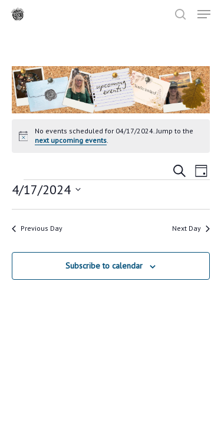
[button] (203, 14)
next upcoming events (71, 140)
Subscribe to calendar (104, 265)
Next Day (191, 228)
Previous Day (37, 228)
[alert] (111, 136)
